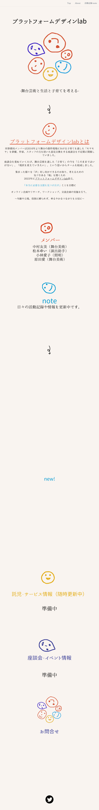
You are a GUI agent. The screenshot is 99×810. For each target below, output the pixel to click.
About (77, 3)
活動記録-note (91, 3)
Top (69, 3)
